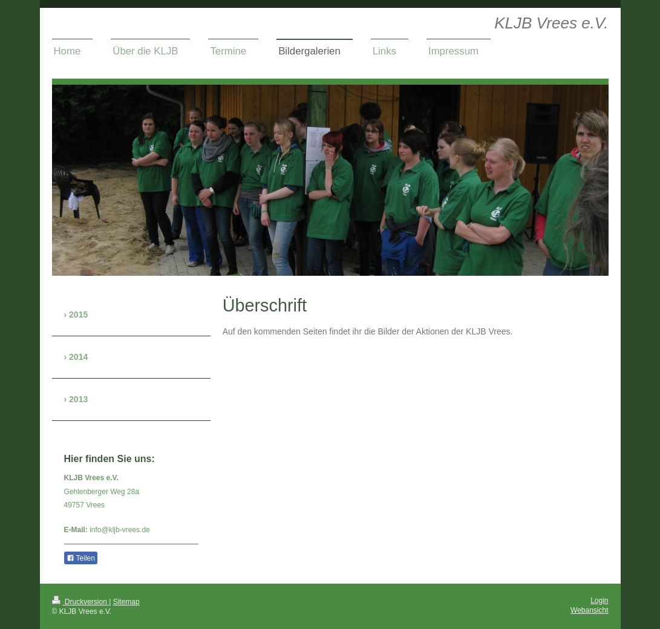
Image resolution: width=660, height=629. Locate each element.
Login (599, 600)
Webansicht (589, 610)
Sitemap (126, 602)
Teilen (81, 558)
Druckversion (80, 602)
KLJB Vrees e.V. (551, 23)
